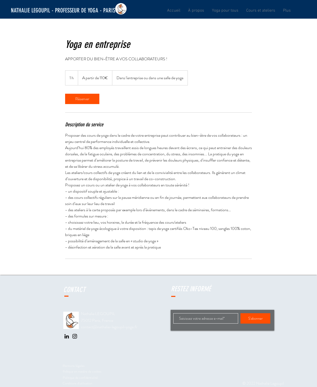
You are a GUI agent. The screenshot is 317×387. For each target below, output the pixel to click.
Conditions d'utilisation (77, 383)
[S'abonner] (255, 318)
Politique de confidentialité (80, 377)
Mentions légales (74, 365)
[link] (82, 99)
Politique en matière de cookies (82, 371)
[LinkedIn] (67, 336)
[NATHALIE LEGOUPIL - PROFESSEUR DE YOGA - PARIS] (63, 10)
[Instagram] (75, 336)
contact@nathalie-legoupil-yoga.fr (109, 327)
